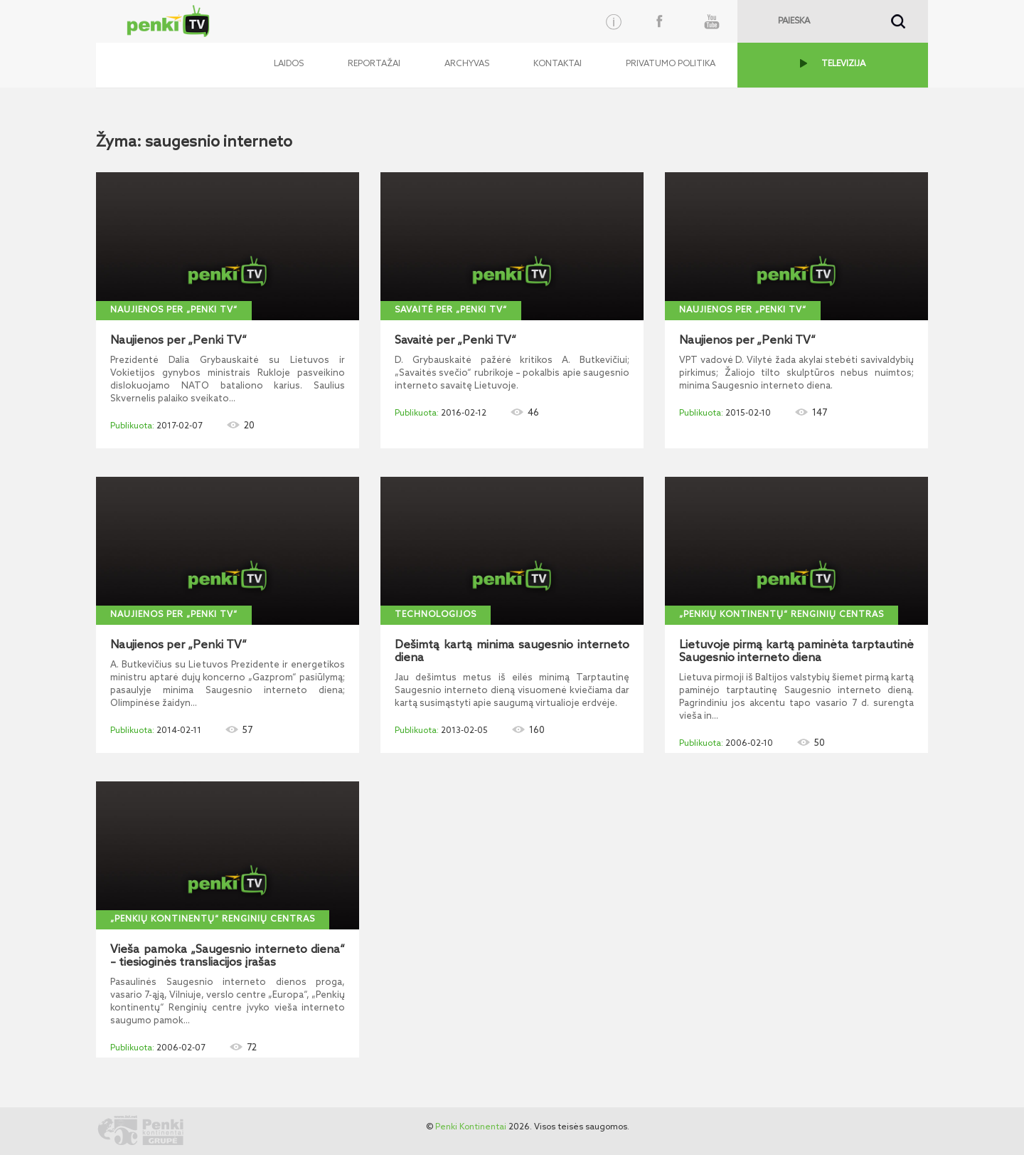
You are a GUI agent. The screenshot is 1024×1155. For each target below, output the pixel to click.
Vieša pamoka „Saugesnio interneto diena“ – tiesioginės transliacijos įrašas (227, 956)
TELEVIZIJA (843, 64)
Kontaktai (557, 64)
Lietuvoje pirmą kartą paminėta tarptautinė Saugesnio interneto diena (796, 652)
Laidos (289, 64)
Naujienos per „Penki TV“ (174, 310)
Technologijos (435, 615)
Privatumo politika (670, 64)
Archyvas (466, 64)
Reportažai (374, 64)
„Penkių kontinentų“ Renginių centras (781, 615)
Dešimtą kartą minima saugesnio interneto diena (512, 652)
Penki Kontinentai (470, 1127)
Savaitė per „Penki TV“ (451, 310)
